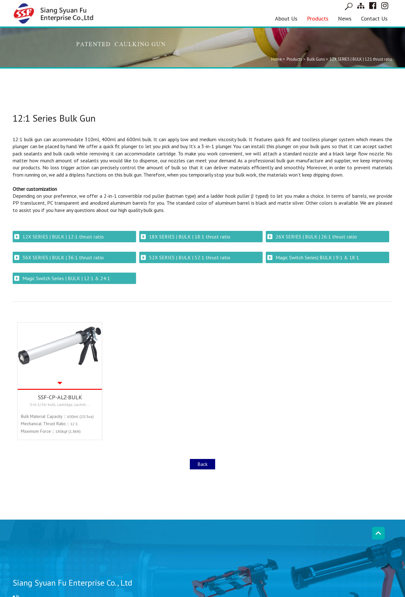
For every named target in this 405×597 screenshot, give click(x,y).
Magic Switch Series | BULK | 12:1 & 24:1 (66, 278)
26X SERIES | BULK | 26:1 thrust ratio (316, 236)
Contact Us (374, 18)
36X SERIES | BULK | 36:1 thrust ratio (63, 257)
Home (276, 59)
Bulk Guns (316, 59)
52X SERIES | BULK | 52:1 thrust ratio (189, 257)
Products (317, 18)
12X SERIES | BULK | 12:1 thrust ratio (63, 236)
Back (202, 464)
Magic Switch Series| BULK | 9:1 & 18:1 (317, 257)
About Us (286, 18)
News (345, 18)
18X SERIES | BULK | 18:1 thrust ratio (189, 236)
